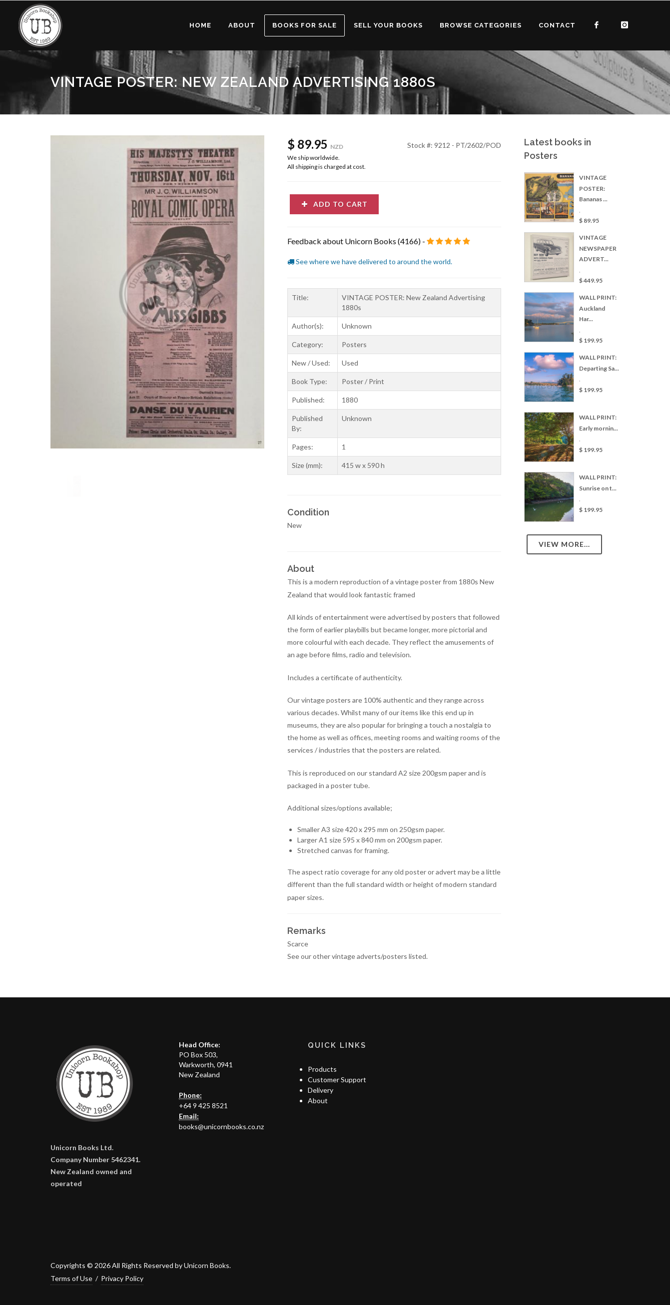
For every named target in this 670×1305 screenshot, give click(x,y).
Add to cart (334, 204)
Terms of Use (71, 1278)
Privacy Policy (122, 1278)
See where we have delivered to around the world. (369, 261)
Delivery (320, 1090)
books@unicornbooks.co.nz (221, 1126)
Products (322, 1069)
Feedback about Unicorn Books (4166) (354, 241)
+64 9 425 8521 (203, 1105)
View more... (564, 544)
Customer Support (337, 1079)
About (318, 1100)
